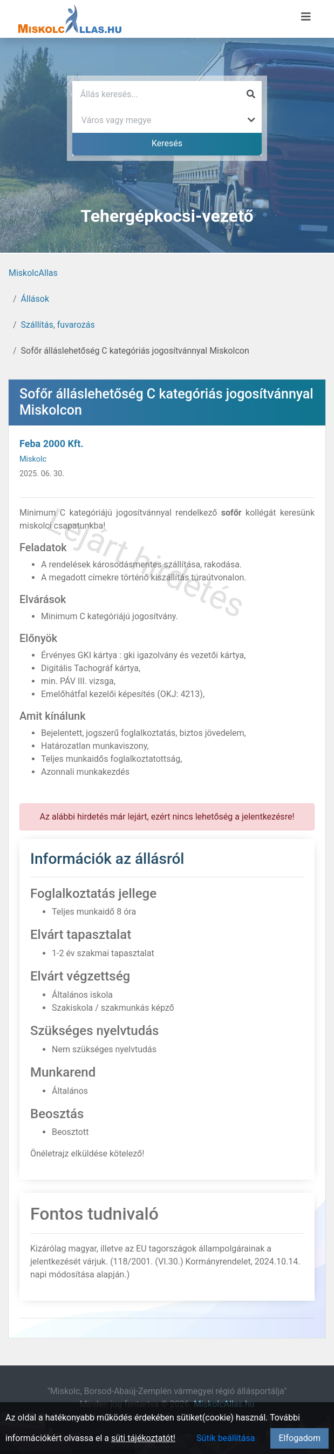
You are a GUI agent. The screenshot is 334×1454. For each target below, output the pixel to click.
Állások (35, 299)
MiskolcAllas (33, 273)
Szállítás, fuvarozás (58, 325)
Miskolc (32, 459)
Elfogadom (299, 1438)
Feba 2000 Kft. (51, 443)
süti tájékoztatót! (143, 1438)
